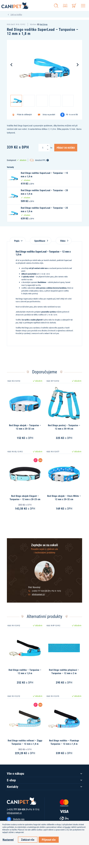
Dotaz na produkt (49, 114)
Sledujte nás (18, 819)
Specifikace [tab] (40, 240)
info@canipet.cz (38, 594)
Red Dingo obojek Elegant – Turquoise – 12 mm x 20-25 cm (25, 497)
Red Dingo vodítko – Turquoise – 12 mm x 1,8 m (25, 671)
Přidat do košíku (65, 147)
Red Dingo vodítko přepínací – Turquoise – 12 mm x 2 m (64, 671)
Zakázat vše (27, 839)
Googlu (67, 827)
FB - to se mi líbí (72, 114)
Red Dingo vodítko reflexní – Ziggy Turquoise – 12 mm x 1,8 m (25, 742)
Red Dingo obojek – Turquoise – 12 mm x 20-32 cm (25, 427)
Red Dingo (44, 24)
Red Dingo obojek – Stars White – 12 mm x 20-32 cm (64, 497)
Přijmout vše (49, 839)
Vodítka (19, 14)
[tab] (18, 239)
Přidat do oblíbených (24, 114)
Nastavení (8, 839)
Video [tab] (63, 240)
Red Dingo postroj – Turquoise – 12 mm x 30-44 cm (64, 427)
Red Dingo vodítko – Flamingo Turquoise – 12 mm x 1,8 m (64, 742)
